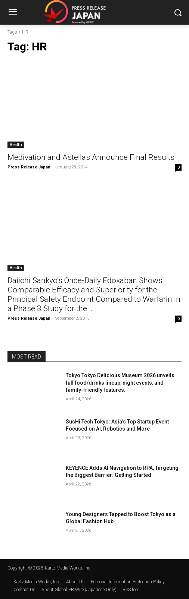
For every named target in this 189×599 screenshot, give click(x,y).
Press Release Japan (28, 167)
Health (16, 144)
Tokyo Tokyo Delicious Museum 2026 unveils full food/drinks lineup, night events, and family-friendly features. (120, 382)
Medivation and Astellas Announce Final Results (90, 157)
